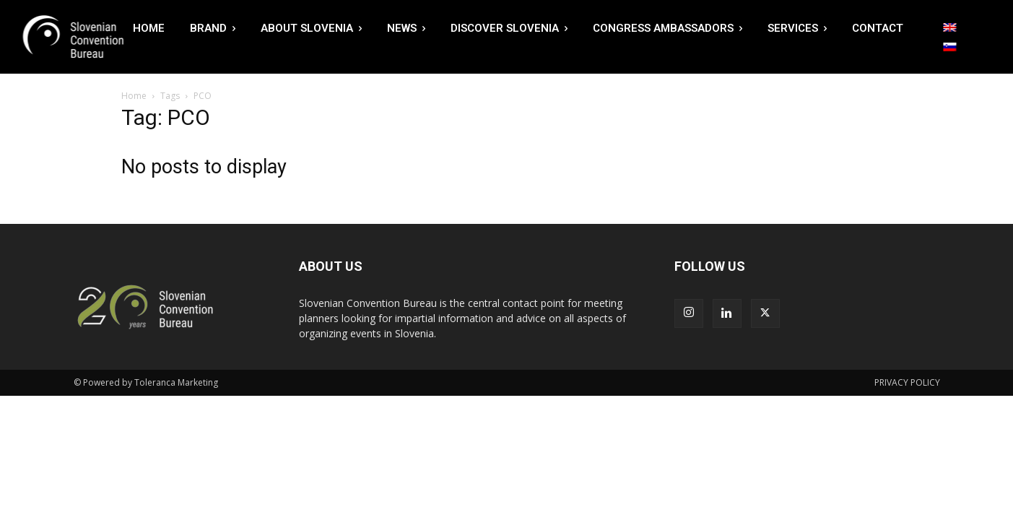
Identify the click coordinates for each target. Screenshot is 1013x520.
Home (134, 96)
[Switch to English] (950, 27)
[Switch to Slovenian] (950, 47)
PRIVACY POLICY (907, 382)
